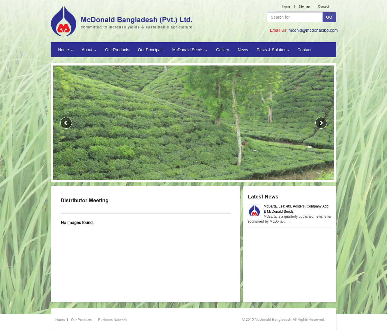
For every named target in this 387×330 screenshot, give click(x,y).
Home (286, 6)
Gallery (222, 49)
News (243, 49)
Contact (323, 6)
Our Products (117, 49)
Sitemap (304, 6)
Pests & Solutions (273, 49)
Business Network (112, 319)
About (89, 49)
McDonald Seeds (190, 49)
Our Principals (151, 49)
